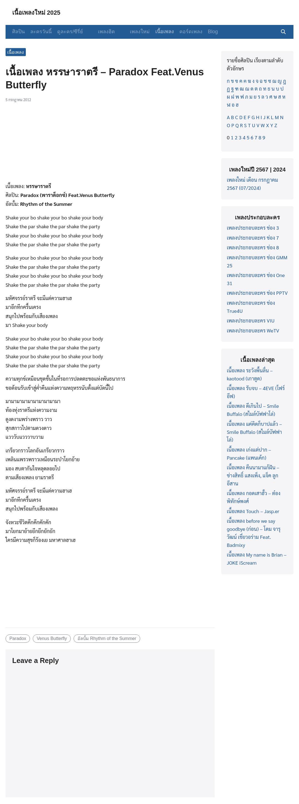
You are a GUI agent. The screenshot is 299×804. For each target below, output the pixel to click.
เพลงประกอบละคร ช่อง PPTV (257, 293)
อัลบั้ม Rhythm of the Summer (106, 638)
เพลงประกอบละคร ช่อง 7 (253, 237)
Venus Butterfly (52, 638)
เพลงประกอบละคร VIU (251, 320)
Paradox (17, 638)
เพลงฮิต (102, 31)
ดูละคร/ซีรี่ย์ (70, 31)
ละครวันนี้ (41, 31)
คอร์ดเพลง (183, 31)
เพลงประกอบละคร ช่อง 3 (253, 227)
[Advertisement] (110, 144)
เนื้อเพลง (156, 31)
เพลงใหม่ (132, 31)
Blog (205, 31)
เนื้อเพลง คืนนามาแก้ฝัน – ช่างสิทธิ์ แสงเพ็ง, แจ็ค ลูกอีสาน (253, 475)
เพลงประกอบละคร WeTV (253, 330)
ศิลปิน (18, 31)
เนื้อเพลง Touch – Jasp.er (253, 511)
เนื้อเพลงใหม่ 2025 (39, 12)
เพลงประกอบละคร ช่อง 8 (253, 247)
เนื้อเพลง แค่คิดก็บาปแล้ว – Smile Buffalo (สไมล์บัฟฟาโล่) (254, 432)
